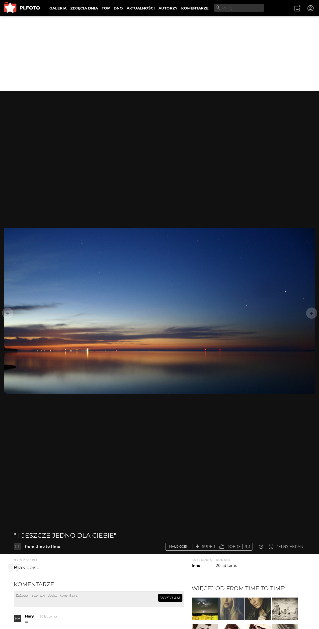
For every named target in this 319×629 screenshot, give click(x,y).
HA (17, 621)
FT (17, 546)
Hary (29, 618)
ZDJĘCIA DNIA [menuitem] (84, 8)
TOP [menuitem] (106, 8)
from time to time (42, 546)
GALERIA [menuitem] (58, 8)
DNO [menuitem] (118, 8)
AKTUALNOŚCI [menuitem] (141, 8)
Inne (196, 565)
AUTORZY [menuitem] (168, 8)
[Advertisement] (159, 54)
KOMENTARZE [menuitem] (195, 8)
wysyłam (170, 598)
